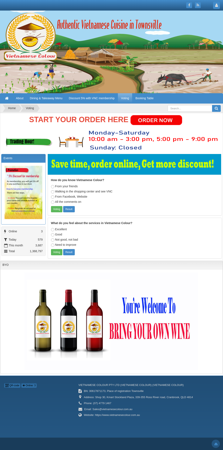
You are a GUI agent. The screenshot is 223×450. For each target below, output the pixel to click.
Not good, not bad (64, 240)
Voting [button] (125, 98)
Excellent (59, 229)
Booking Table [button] (144, 98)
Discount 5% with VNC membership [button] (92, 98)
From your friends (64, 186)
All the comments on (66, 202)
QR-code (12, 385)
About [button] (20, 98)
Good (56, 234)
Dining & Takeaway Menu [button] (46, 98)
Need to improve (63, 245)
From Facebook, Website (69, 197)
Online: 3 (29, 385)
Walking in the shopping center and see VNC (82, 191)
